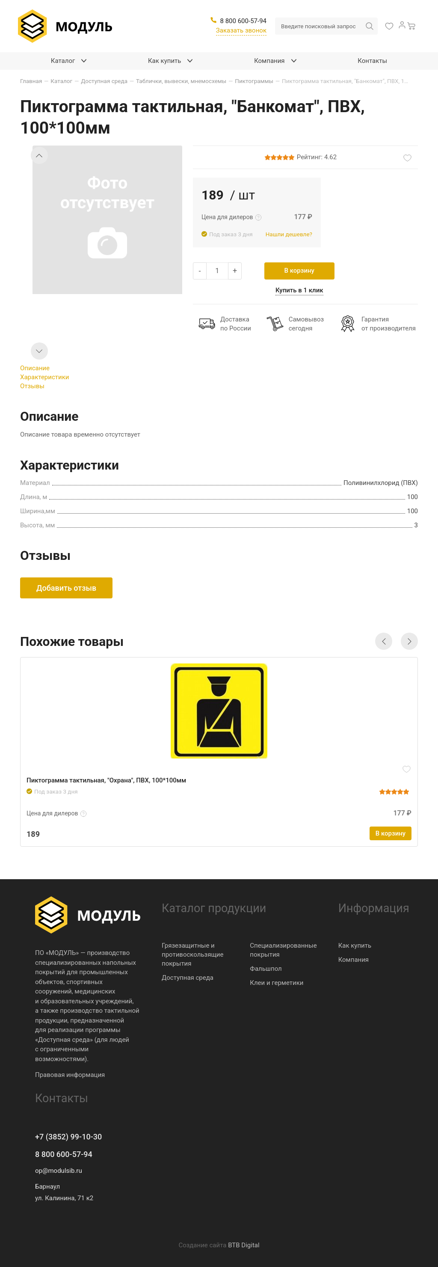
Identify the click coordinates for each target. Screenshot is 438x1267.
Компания (353, 960)
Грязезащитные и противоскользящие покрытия (192, 954)
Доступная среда (187, 977)
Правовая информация (70, 1075)
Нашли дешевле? (289, 234)
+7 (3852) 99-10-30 (68, 1136)
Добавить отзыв (66, 587)
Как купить (355, 945)
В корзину (299, 270)
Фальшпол (265, 969)
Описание (35, 368)
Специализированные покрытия (283, 950)
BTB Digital (243, 1245)
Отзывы (32, 386)
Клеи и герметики (276, 983)
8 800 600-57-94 (63, 1154)
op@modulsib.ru (58, 1171)
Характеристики (44, 377)
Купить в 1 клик (299, 290)
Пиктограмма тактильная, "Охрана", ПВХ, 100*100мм (106, 780)
